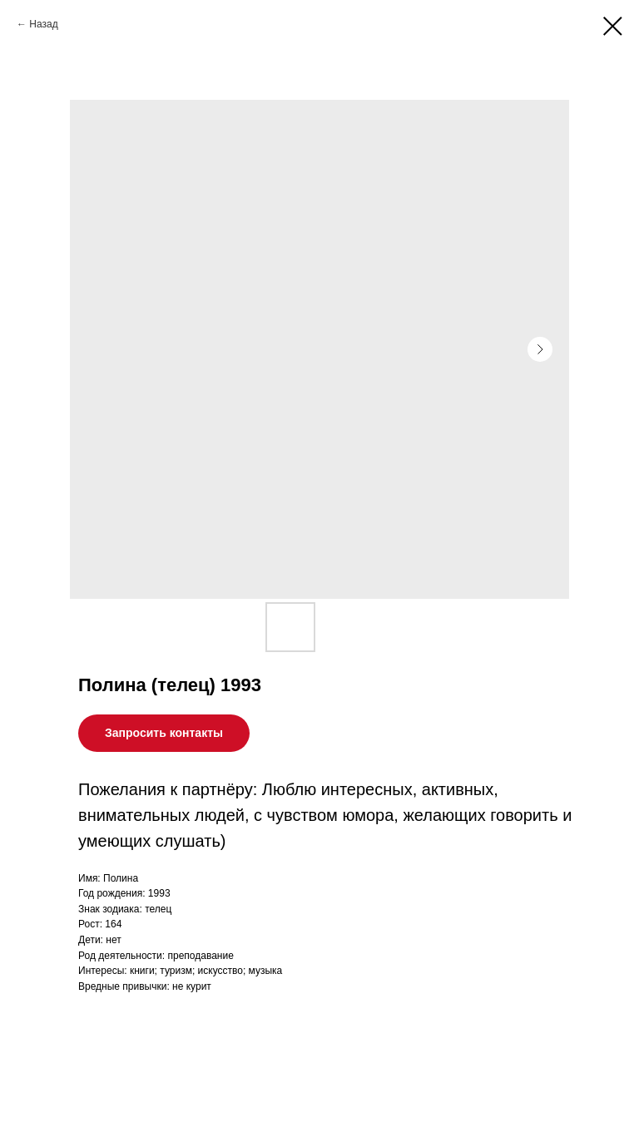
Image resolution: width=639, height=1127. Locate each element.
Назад (43, 24)
